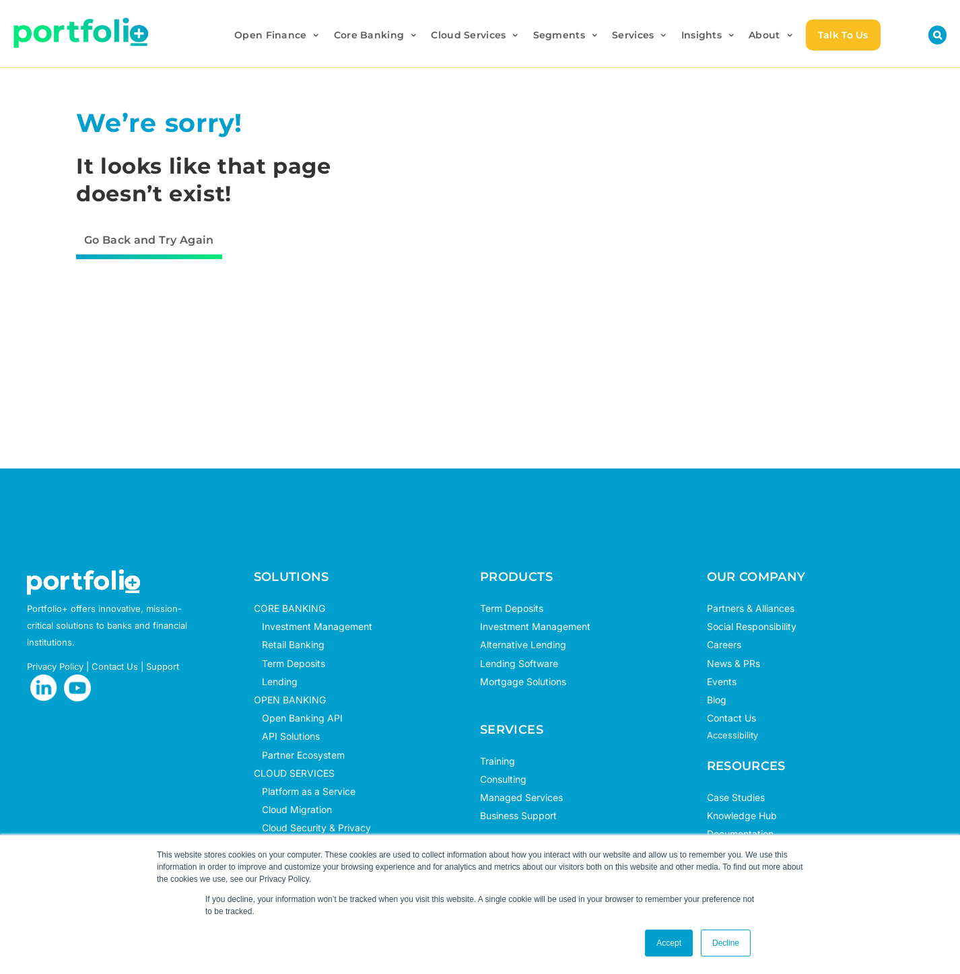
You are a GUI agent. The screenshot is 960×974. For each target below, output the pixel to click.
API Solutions (287, 736)
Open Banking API (298, 718)
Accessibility (732, 735)
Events (721, 681)
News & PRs (733, 663)
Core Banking (376, 35)
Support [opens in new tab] (162, 666)
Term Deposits (289, 663)
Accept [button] (668, 943)
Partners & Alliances (750, 608)
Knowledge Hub (742, 815)
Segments (566, 35)
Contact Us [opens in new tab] (115, 666)
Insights (708, 35)
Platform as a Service (304, 791)
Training (497, 761)
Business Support (518, 815)
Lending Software (519, 663)
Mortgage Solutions (523, 681)
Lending (280, 681)
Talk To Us (843, 35)
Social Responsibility (751, 626)
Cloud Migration (293, 809)
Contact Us (731, 718)
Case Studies (736, 797)
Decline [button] (725, 943)
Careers (724, 644)
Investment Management (317, 626)
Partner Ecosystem (299, 755)
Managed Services (521, 797)
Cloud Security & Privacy (312, 827)
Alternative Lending (523, 644)
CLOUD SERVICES (294, 773)
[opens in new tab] (43, 687)
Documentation (740, 833)
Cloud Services (475, 35)
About (771, 35)
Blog (716, 699)
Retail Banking (289, 644)
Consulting (503, 779)
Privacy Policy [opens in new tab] (55, 666)
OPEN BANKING (290, 699)
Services (640, 35)
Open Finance (277, 35)
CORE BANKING (289, 608)
